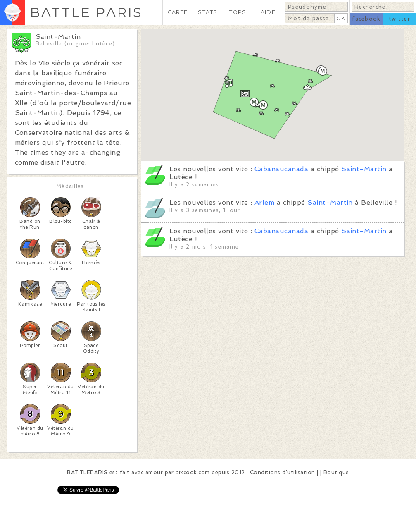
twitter (399, 19)
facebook (366, 19)
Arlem (264, 202)
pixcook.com (193, 472)
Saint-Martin (364, 169)
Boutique (336, 472)
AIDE (268, 12)
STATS (207, 12)
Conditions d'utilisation (282, 472)
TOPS (237, 12)
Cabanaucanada (281, 169)
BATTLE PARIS (86, 12)
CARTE (178, 12)
